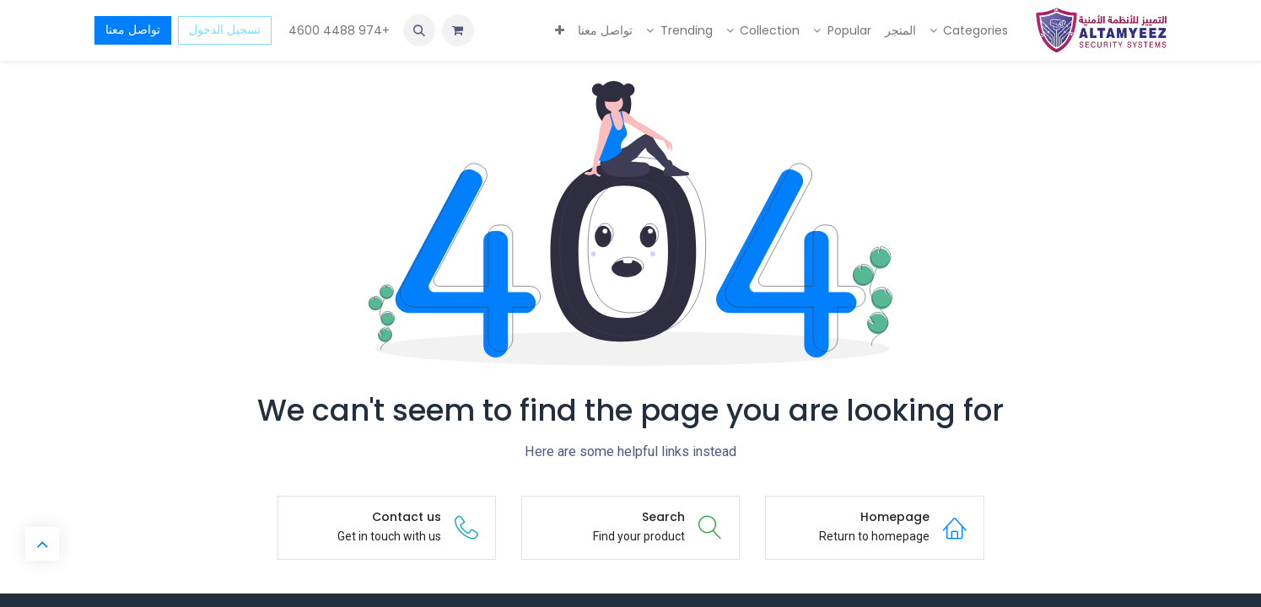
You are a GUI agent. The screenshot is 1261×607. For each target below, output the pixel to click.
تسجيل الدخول (225, 29)
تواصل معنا (132, 29)
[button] (419, 30)
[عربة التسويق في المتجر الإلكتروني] (458, 30)
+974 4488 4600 (337, 30)
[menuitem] (969, 30)
